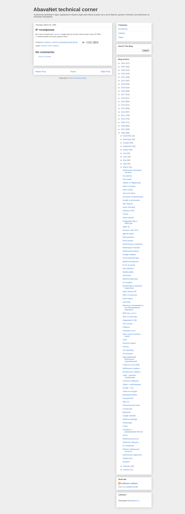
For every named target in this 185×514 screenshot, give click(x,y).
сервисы (56, 46)
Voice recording (129, 207)
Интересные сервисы (131, 372)
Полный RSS (128, 398)
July (125, 153)
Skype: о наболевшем (132, 384)
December (127, 136)
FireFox (126, 347)
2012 (123, 112)
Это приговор (128, 350)
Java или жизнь (129, 193)
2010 (123, 119)
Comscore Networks (131, 381)
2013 (123, 108)
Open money (128, 190)
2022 (123, 77)
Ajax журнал (128, 204)
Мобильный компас (131, 251)
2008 (123, 126)
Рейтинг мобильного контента (131, 450)
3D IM (125, 435)
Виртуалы (127, 412)
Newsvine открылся (131, 442)
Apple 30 (126, 227)
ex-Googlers (127, 282)
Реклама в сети (129, 331)
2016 (123, 98)
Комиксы (126, 327)
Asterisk (44, 46)
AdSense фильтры (130, 279)
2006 (123, 133)
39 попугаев (127, 354)
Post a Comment (45, 57)
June (125, 157)
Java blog (126, 302)
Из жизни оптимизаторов (133, 197)
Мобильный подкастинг (132, 455)
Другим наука (128, 234)
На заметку (127, 176)
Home (73, 72)
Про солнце (127, 324)
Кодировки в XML (130, 320)
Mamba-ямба (128, 272)
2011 (123, 115)
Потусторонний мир (131, 258)
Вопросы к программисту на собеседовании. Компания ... (133, 307)
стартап (56, 34)
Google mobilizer (129, 254)
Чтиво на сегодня (130, 391)
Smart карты (128, 298)
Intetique (121, 33)
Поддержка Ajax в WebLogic (130, 222)
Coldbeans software (129, 483)
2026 (123, 63)
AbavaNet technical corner (65, 9)
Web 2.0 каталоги (130, 295)
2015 (123, 101)
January (126, 470)
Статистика (127, 409)
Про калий (127, 179)
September (127, 146)
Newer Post (41, 72)
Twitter (121, 37)
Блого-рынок (128, 241)
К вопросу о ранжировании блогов (133, 431)
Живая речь (127, 458)
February (127, 466)
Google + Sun (128, 388)
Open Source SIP (129, 291)
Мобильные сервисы (131, 368)
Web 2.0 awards (129, 186)
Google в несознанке (131, 200)
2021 (123, 81)
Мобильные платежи (131, 248)
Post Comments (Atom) (77, 78)
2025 (123, 67)
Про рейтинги (128, 268)
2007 (123, 129)
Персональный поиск (131, 405)
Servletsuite (123, 29)
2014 (123, 105)
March (126, 167)
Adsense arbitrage (130, 419)
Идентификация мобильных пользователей (130, 359)
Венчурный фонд (130, 395)
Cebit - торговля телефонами (129, 376)
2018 (123, 91)
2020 (123, 84)
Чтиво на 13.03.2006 (131, 365)
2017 (123, 94)
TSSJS (125, 214)
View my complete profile (128, 487)
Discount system (129, 343)
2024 (123, 70)
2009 (123, 122)
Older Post (105, 72)
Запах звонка (128, 218)
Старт (125, 426)
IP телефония (128, 446)
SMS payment (128, 237)
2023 (123, 74)
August (126, 150)
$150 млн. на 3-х (129, 313)
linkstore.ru (134, 501)
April (125, 164)
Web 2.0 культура (130, 317)
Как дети (126, 462)
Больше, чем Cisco (130, 230)
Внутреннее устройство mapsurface (132, 287)
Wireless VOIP (128, 211)
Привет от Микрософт (132, 183)
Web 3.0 (126, 402)
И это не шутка (129, 265)
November (127, 139)
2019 (123, 88)
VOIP (50, 46)
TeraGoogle (127, 423)
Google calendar (129, 416)
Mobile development (131, 262)
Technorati (127, 275)
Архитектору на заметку (132, 244)
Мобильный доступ (131, 439)
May (125, 160)
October (126, 143)
